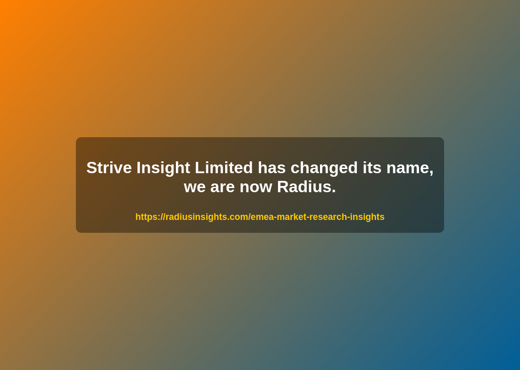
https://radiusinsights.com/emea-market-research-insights (260, 217)
